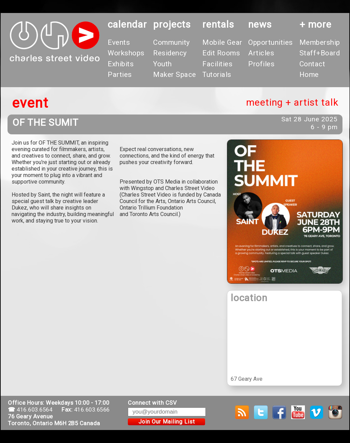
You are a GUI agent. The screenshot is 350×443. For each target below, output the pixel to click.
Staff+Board (319, 53)
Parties (120, 74)
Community (171, 42)
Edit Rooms (221, 53)
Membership (319, 42)
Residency (170, 53)
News (260, 24)
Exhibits (121, 64)
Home (309, 74)
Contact (312, 64)
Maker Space (174, 74)
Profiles (261, 64)
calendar (127, 24)
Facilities (217, 64)
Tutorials (216, 74)
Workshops (126, 53)
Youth (162, 64)
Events (119, 42)
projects (172, 24)
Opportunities (270, 42)
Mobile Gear (222, 42)
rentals (218, 24)
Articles (261, 53)
